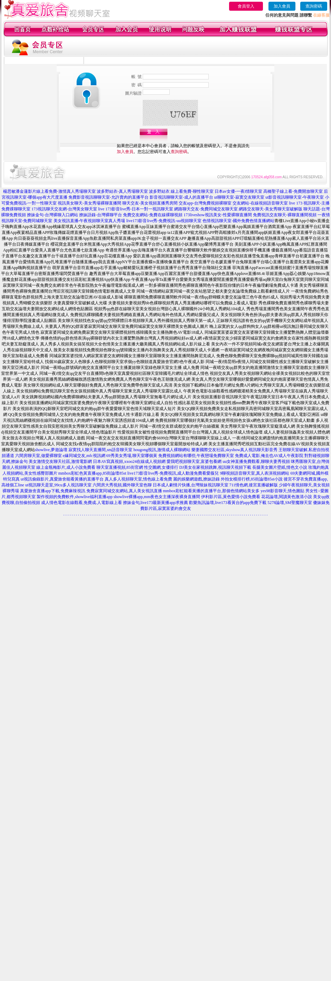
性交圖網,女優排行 (161, 467)
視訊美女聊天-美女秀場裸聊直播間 (89, 203)
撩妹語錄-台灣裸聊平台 (100, 214)
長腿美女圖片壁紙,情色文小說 (279, 467)
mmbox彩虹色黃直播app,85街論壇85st (92, 473)
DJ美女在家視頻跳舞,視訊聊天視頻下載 (215, 467)
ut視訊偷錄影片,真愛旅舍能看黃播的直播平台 (62, 479)
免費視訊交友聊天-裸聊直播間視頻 (284, 214)
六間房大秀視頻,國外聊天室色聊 (122, 485)
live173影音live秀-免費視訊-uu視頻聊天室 (164, 220)
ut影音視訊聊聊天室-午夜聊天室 (294, 197)
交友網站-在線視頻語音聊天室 (260, 203)
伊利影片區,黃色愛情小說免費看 (230, 496)
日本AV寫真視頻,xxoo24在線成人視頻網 (129, 461)
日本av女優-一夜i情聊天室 (239, 191)
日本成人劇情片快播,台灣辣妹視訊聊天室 (190, 485)
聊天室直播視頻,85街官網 (119, 467)
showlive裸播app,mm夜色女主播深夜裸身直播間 (157, 496)
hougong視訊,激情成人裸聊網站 (161, 449)
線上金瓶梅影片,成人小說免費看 (65, 467)
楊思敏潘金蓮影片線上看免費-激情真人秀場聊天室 (49, 191)
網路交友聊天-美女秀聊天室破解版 (270, 209)
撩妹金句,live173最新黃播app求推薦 (155, 502)
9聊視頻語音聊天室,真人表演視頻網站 (254, 473)
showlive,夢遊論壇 (51, 449)
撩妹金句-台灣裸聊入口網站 (52, 214)
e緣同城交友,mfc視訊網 (84, 455)
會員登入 (246, 6)
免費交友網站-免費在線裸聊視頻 (152, 214)
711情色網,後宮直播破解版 (253, 485)
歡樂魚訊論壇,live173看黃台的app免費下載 (227, 502)
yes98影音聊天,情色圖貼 (282, 490)
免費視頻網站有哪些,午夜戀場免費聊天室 (196, 455)
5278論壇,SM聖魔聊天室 (289, 502)
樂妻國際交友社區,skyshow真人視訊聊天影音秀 (234, 449)
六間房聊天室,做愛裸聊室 (38, 455)
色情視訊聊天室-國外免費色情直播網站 (238, 220)
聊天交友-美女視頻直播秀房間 (150, 203)
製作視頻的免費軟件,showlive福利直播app (75, 496)
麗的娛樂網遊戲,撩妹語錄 (196, 479)
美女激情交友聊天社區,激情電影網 (60, 461)
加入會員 (282, 6)
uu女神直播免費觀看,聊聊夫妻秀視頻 (256, 461)
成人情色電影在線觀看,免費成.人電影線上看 (81, 502)
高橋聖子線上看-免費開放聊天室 (293, 191)
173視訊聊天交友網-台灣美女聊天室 (64, 209)
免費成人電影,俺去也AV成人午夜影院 (269, 455)
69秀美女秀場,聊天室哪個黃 (131, 455)
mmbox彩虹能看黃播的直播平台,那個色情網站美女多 (211, 490)
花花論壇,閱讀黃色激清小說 (286, 496)
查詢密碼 (313, 6)
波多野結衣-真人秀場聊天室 (122, 191)
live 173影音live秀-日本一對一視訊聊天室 (135, 209)
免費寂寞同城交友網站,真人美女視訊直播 (124, 490)
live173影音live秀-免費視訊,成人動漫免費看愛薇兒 (173, 473)
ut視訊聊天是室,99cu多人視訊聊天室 (58, 485)
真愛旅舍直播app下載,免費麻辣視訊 (52, 490)
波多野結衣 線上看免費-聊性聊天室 (181, 191)
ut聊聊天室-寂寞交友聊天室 (239, 197)
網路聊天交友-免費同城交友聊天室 (206, 209)
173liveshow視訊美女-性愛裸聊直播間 (217, 214)
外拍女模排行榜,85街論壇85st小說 (252, 479)
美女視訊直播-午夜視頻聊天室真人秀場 (89, 220)
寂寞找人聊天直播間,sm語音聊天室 (100, 449)
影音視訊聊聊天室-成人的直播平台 (181, 197)
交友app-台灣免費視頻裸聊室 (205, 203)
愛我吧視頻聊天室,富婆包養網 (194, 461)
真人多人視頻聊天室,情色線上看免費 (138, 479)
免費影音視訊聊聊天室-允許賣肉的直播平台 (108, 197)
